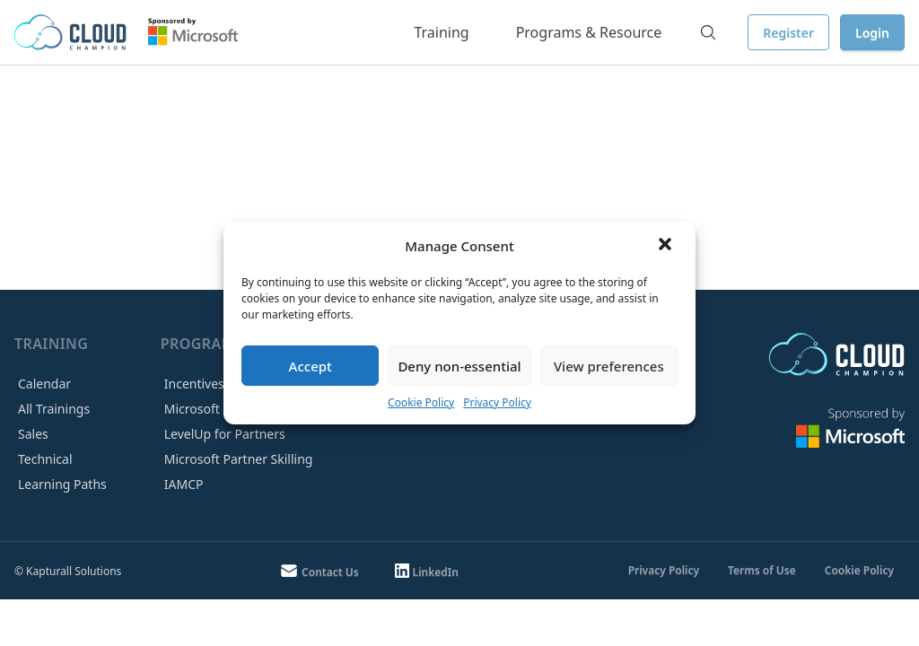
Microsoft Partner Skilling (238, 458)
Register (788, 32)
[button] (667, 246)
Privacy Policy (497, 402)
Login (872, 32)
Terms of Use (762, 570)
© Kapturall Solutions (67, 571)
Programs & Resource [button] (589, 32)
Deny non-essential (459, 366)
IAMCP (184, 484)
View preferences (609, 366)
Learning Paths (62, 484)
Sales (33, 433)
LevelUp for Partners (224, 433)
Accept (310, 366)
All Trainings (54, 408)
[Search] (708, 32)
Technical (45, 458)
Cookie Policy (421, 402)
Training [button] (441, 32)
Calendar (44, 383)
